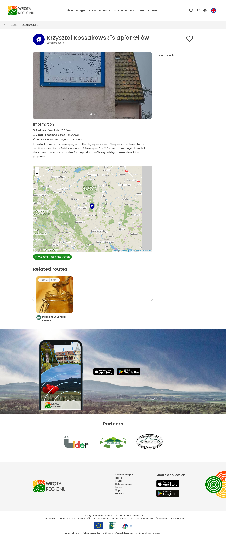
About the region (76, 10)
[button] (42, 85)
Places (92, 10)
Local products (30, 25)
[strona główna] (4, 25)
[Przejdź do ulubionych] (191, 10)
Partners (152, 10)
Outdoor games (118, 10)
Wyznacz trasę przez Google (52, 256)
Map (142, 10)
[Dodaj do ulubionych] (189, 39)
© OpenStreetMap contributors (140, 251)
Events (134, 10)
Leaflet (115, 251)
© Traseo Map (124, 251)
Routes (103, 10)
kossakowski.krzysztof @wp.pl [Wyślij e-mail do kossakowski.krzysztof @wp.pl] (62, 134)
